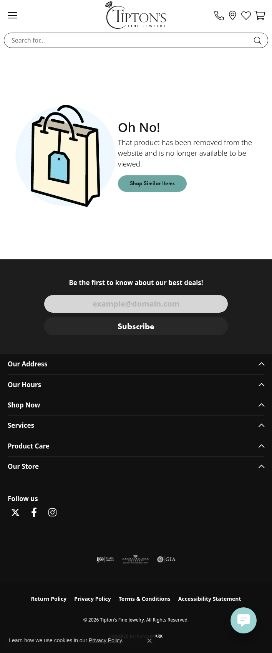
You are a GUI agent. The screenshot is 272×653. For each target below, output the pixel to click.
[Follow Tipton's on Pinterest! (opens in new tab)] (70, 512)
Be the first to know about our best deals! (136, 283)
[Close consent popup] (149, 640)
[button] (246, 15)
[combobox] (127, 40)
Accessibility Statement (209, 598)
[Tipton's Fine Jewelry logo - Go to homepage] (136, 15)
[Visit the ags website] (135, 559)
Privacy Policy (92, 598)
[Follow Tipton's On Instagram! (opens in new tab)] (52, 512)
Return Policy (49, 598)
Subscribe (136, 326)
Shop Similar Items (152, 183)
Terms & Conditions (145, 598)
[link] (219, 15)
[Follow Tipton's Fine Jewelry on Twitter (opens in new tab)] (15, 512)
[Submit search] (259, 40)
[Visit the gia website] (166, 559)
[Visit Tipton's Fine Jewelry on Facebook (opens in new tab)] (33, 512)
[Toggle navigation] (16, 15)
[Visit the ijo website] (105, 559)
